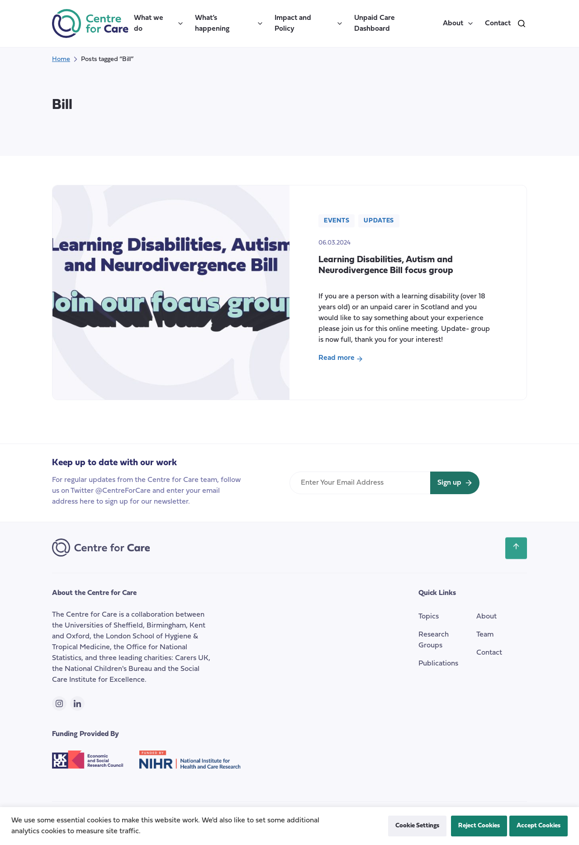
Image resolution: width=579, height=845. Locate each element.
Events (336, 220)
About (458, 23)
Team (485, 634)
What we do (159, 23)
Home (61, 59)
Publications (438, 663)
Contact (498, 23)
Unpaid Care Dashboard (374, 23)
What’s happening (229, 23)
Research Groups (433, 640)
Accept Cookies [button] (538, 825)
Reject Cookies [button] (479, 825)
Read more (346, 358)
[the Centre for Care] (90, 23)
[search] (521, 23)
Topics (428, 616)
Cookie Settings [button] (417, 825)
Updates (379, 220)
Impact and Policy (309, 23)
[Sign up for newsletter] (454, 483)
